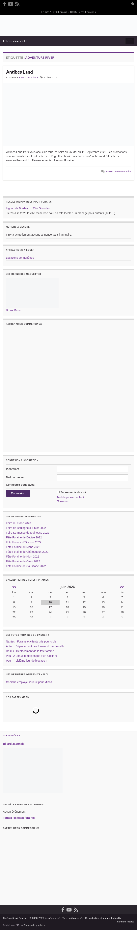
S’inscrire (62, 501)
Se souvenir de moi (73, 492)
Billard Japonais (13, 743)
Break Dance (14, 310)
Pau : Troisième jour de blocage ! (26, 660)
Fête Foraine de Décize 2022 (24, 537)
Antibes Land (19, 72)
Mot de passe (15, 477)
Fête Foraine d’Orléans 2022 (23, 542)
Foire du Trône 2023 (18, 523)
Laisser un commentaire (118, 171)
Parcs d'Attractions (28, 77)
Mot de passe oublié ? (70, 497)
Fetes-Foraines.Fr (15, 41)
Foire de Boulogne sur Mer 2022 (26, 527)
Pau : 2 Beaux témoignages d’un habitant (31, 655)
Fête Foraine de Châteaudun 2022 (27, 551)
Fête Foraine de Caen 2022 (23, 561)
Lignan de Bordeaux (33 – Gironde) (27, 208)
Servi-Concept (20, 917)
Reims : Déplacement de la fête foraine (30, 651)
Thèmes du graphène (34, 925)
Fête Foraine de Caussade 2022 (26, 566)
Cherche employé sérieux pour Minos (29, 682)
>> (122, 587)
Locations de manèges (20, 257)
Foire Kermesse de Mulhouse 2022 (27, 532)
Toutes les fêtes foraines (19, 817)
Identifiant (12, 469)
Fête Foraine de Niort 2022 (22, 556)
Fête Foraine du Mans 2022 (23, 547)
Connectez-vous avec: (20, 484)
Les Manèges (11, 735)
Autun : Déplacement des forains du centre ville (35, 646)
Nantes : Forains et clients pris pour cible (31, 641)
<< (14, 587)
